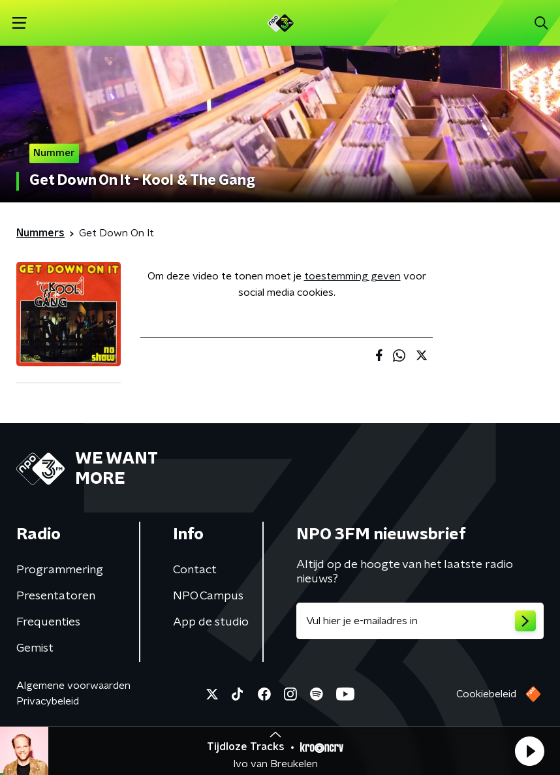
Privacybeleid (47, 701)
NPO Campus (208, 596)
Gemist (35, 648)
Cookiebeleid (486, 694)
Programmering (59, 570)
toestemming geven (352, 276)
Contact (195, 570)
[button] (529, 751)
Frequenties (48, 622)
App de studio (211, 622)
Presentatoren (55, 596)
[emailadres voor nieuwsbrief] (420, 621)
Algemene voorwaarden (73, 685)
